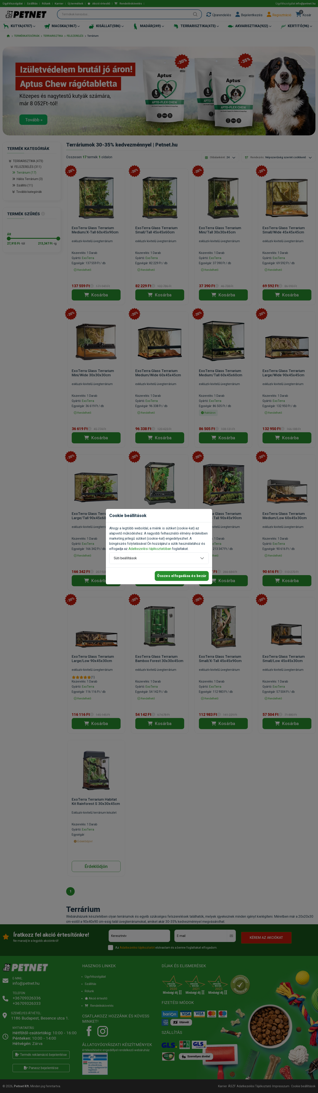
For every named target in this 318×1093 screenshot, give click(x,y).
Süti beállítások (125, 558)
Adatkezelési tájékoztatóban (149, 549)
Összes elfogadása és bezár (181, 576)
